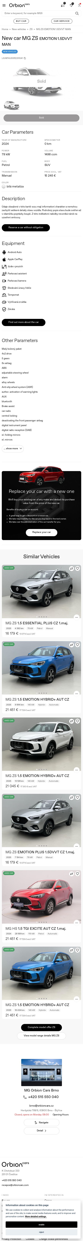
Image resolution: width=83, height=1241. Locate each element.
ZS (31, 29)
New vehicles (19, 29)
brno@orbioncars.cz (41, 1105)
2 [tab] (39, 616)
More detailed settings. (36, 1216)
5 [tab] (46, 616)
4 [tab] (44, 616)
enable (41, 1225)
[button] (79, 5)
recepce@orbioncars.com (15, 1185)
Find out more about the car (23, 322)
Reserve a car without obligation (25, 227)
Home (5, 29)
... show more (13, 448)
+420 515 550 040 (41, 1097)
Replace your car (41, 532)
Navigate (41, 1122)
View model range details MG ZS (41, 1036)
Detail (41, 1131)
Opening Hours (61, 1115)
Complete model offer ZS (41, 1027)
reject (41, 1232)
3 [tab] (41, 616)
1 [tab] (36, 616)
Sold (41, 118)
